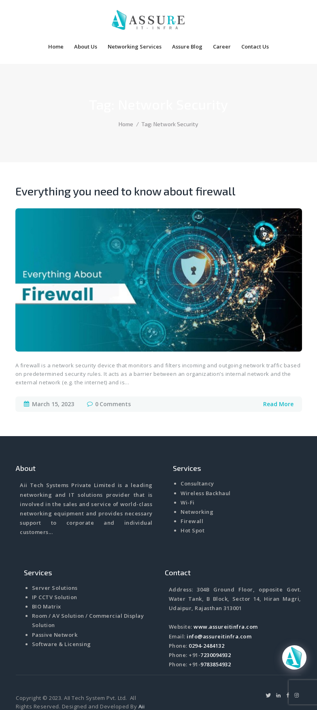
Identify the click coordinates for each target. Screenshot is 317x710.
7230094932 (215, 630)
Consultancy (197, 459)
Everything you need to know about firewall (125, 167)
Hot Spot (192, 506)
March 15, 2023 (53, 380)
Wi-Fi (188, 478)
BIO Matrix (46, 582)
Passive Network (55, 610)
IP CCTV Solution (54, 572)
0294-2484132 (206, 621)
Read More (278, 380)
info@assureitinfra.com (219, 612)
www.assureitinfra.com (226, 602)
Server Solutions (55, 563)
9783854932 (215, 640)
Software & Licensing (61, 619)
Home (126, 99)
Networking (197, 487)
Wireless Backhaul (206, 469)
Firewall (192, 496)
